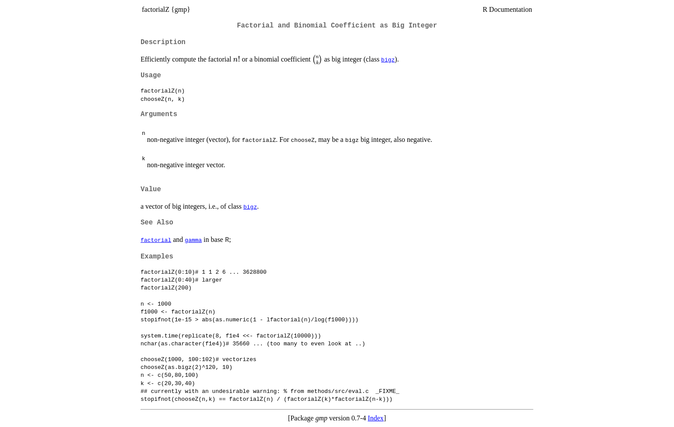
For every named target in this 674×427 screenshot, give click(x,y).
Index (375, 418)
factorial (156, 240)
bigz (388, 59)
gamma (193, 240)
